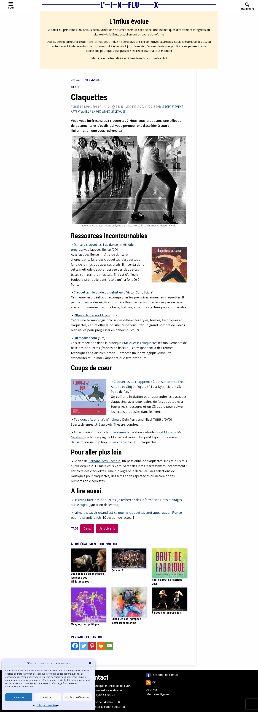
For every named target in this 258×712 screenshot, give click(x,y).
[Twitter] (84, 646)
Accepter (18, 697)
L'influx (75, 79)
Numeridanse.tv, (118, 432)
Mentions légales (157, 694)
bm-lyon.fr (158, 58)
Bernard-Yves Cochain (104, 461)
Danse (87, 528)
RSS (151, 682)
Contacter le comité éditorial (106, 707)
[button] (90, 663)
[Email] (109, 646)
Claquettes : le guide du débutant (98, 292)
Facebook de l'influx (162, 675)
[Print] (101, 646)
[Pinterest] (92, 646)
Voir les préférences (77, 697)
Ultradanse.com (85, 338)
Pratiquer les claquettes (139, 343)
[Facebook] (75, 646)
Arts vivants (92, 79)
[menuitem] (78, 80)
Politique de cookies (47, 705)
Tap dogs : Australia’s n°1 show (96, 419)
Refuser (48, 697)
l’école (112, 279)
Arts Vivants (107, 528)
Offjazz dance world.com (92, 315)
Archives (152, 690)
